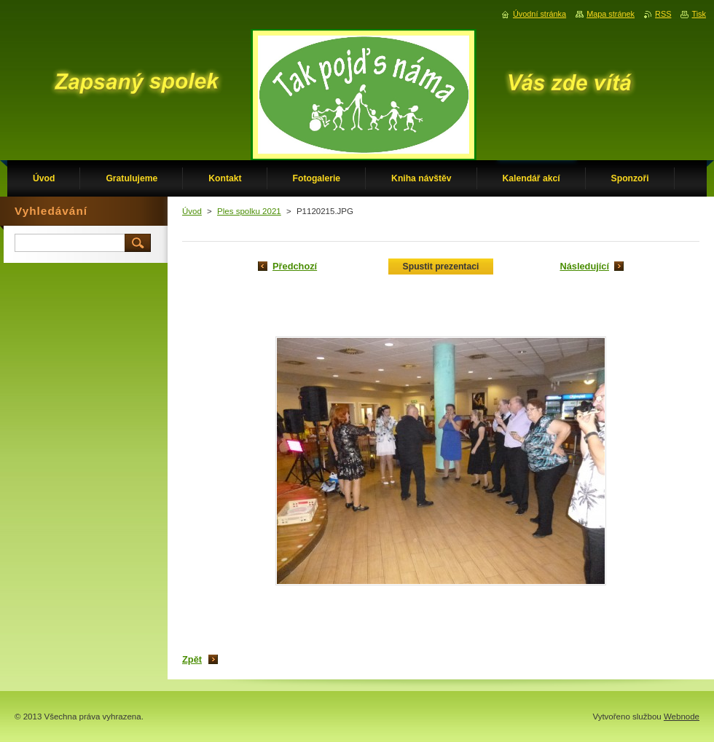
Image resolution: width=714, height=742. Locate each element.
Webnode (681, 716)
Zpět (192, 659)
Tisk (698, 13)
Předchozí (294, 266)
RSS (663, 13)
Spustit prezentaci (441, 266)
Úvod (192, 211)
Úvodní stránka (539, 13)
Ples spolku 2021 (249, 211)
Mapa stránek (610, 13)
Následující (584, 266)
